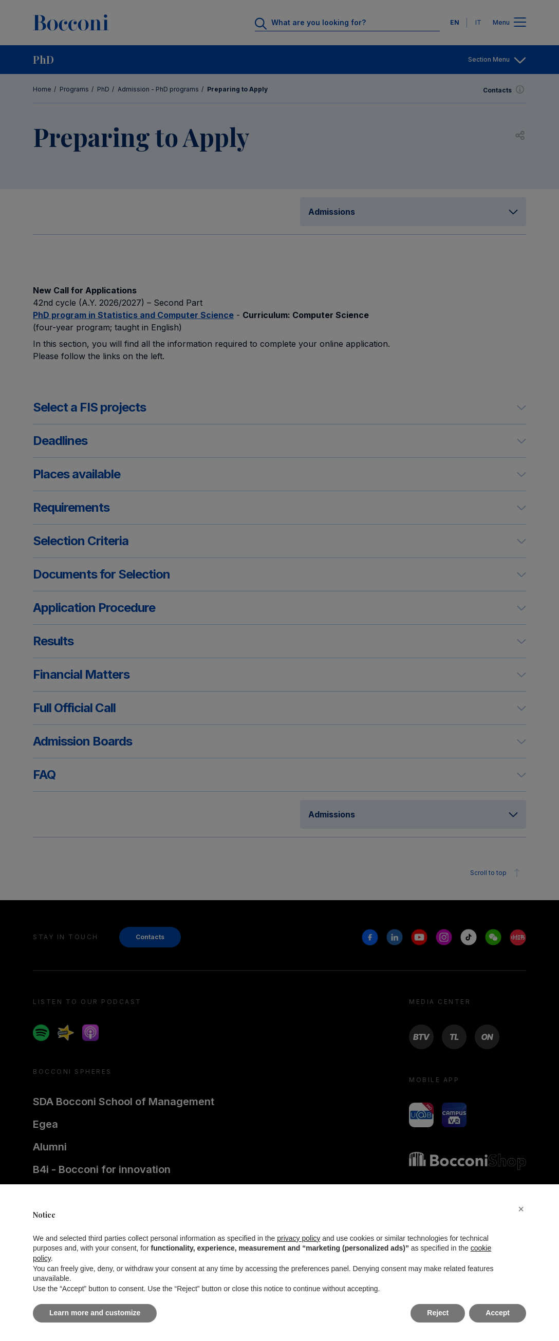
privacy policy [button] (298, 1238)
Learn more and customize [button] (94, 1313)
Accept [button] (498, 1313)
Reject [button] (438, 1313)
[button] (521, 1209)
